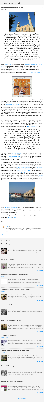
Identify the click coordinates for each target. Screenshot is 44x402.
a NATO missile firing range (14, 156)
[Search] (42, 4)
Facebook (10, 217)
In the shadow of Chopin (7, 259)
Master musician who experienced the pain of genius (15, 350)
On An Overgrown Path (12, 3)
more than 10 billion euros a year (23, 167)
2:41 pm (8, 231)
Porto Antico (26, 210)
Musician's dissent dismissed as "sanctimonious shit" (15, 274)
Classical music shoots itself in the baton (12, 381)
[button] (42, 7)
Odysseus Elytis (8, 64)
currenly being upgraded (16, 153)
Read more (40, 255)
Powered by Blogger (22, 398)
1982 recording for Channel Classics (11, 207)
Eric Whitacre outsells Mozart (9, 335)
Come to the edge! (6, 244)
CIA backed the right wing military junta (22, 172)
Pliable (7, 226)
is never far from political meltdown (24, 170)
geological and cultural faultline (12, 104)
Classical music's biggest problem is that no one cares (15, 289)
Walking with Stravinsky (7, 366)
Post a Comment (6, 234)
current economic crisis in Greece (32, 102)
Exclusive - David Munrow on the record (11, 320)
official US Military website (31, 126)
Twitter (15, 217)
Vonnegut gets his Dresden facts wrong (11, 305)
